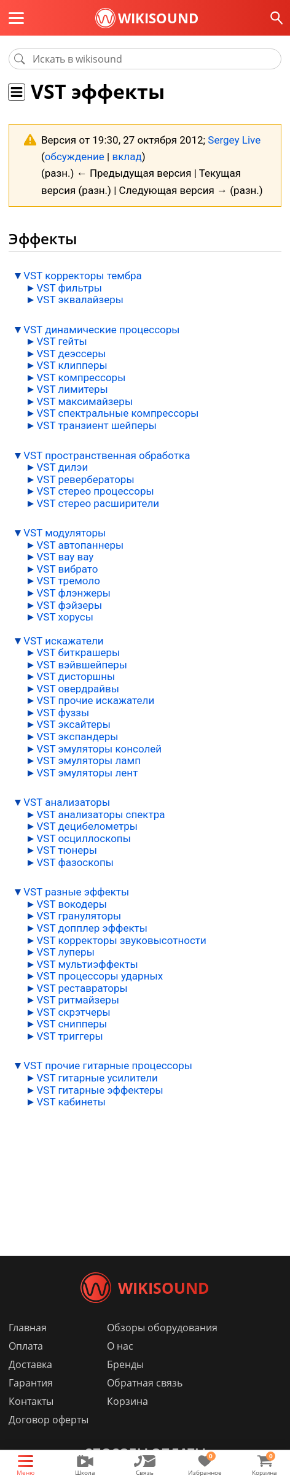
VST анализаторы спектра (100, 814)
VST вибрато (67, 569)
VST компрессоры (80, 377)
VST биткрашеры (78, 652)
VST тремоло (68, 580)
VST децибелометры (87, 826)
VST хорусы (64, 617)
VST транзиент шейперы (96, 425)
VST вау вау (64, 557)
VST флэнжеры (73, 593)
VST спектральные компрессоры (117, 413)
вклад (126, 156)
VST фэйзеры (69, 605)
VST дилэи (62, 467)
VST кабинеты (71, 1102)
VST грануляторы (78, 916)
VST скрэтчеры (73, 1012)
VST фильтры (69, 288)
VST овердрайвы (77, 688)
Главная (28, 1327)
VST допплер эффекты (91, 928)
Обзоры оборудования (162, 1327)
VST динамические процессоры (101, 329)
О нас (120, 1346)
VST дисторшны (75, 676)
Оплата (26, 1346)
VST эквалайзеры (79, 299)
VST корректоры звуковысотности (121, 940)
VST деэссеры (71, 353)
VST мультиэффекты (87, 964)
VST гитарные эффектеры (99, 1090)
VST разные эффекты (76, 892)
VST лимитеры (72, 389)
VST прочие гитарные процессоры (107, 1065)
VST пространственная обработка (106, 455)
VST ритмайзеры (77, 1000)
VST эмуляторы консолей (99, 749)
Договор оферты (48, 1419)
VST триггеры (69, 1036)
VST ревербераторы (85, 479)
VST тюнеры (66, 850)
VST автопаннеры (79, 545)
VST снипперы (71, 1024)
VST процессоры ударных (99, 976)
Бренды (125, 1364)
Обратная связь (144, 1383)
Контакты (31, 1401)
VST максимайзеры (84, 401)
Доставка (30, 1364)
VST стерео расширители (97, 503)
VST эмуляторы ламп (88, 760)
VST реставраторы (81, 988)
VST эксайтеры (73, 724)
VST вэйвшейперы (81, 665)
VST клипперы (71, 365)
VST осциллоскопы (83, 838)
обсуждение (74, 156)
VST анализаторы (66, 802)
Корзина (127, 1401)
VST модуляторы (64, 533)
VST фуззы (62, 712)
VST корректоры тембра (82, 275)
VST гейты (61, 341)
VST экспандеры (77, 736)
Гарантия (31, 1383)
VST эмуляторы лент (87, 773)
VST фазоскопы (74, 862)
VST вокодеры (71, 904)
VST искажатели (63, 641)
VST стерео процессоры (95, 491)
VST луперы (65, 952)
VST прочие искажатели (95, 700)
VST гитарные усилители (96, 1078)
